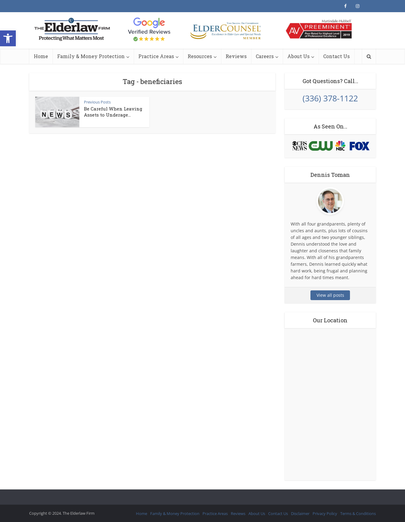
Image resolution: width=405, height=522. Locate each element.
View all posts (330, 295)
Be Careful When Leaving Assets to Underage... (113, 112)
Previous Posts (97, 102)
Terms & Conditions (358, 513)
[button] (8, 38)
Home (41, 56)
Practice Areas (156, 56)
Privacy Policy (325, 513)
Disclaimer (300, 513)
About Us (298, 56)
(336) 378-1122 (330, 98)
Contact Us (336, 56)
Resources (200, 56)
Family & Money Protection (91, 56)
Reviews (236, 56)
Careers (265, 56)
